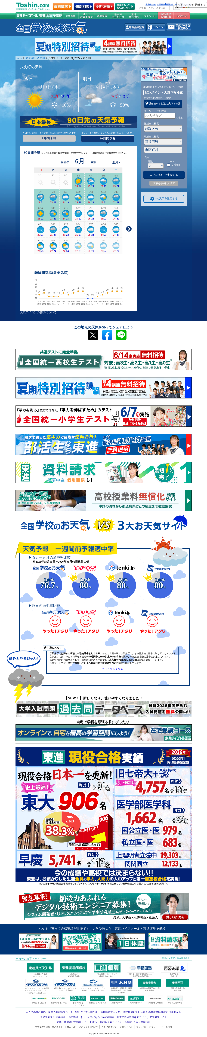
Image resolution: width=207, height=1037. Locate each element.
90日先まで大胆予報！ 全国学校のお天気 (98, 1012)
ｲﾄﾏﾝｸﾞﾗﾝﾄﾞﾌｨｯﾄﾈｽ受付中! (37, 993)
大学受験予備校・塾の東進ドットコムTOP (55, 1027)
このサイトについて (88, 1027)
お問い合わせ (126, 1027)
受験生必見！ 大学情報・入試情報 (59, 1017)
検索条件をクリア (164, 183)
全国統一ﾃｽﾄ (151, 4)
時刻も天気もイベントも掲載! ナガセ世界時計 (125, 1022)
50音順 (175, 164)
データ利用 (166, 1027)
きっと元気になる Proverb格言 (97, 1017)
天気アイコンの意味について (38, 312)
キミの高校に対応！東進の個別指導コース (49, 1012)
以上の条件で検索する (164, 174)
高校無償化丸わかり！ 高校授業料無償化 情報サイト (152, 1012)
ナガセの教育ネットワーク (32, 958)
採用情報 (170, 4)
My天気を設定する (164, 199)
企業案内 (161, 4)
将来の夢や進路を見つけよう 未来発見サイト (142, 1017)
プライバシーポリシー (146, 1027)
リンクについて (109, 1027)
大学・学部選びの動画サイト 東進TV (77, 1022)
